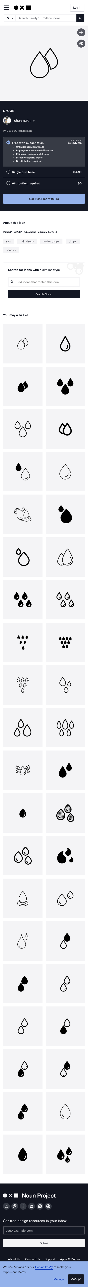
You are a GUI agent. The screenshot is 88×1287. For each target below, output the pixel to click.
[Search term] (46, 18)
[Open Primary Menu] (6, 8)
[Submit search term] (80, 18)
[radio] (44, 151)
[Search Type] (9, 18)
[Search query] (44, 282)
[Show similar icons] (81, 44)
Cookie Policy (44, 1267)
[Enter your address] (44, 1230)
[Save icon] (81, 32)
